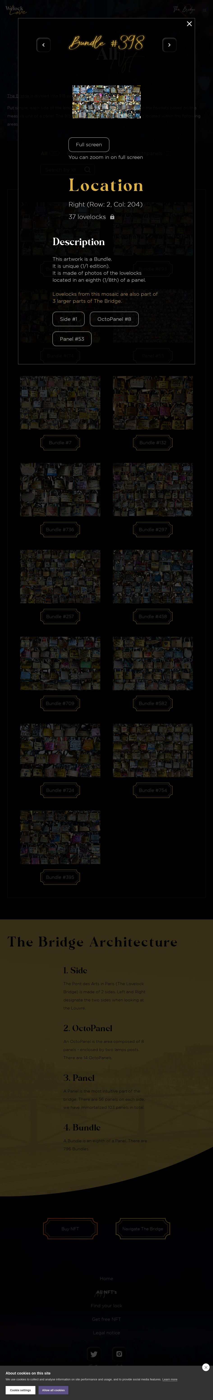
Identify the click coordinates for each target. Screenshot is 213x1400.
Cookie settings (20, 1390)
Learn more (170, 1379)
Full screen (89, 144)
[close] (206, 1367)
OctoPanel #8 (114, 319)
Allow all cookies (53, 1390)
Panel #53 (72, 339)
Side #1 (68, 319)
